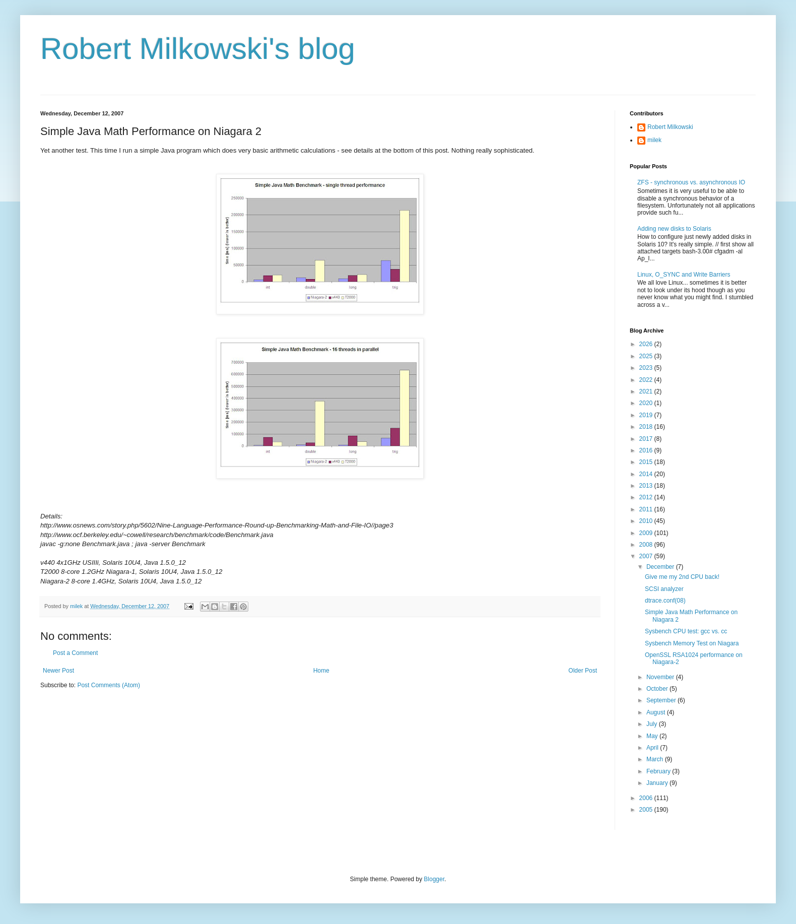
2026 (646, 344)
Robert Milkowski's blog (197, 48)
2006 (646, 798)
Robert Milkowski (670, 126)
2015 (646, 462)
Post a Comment (75, 652)
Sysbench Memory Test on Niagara (692, 643)
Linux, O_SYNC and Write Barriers (684, 274)
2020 (646, 403)
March (655, 759)
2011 (646, 509)
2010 (646, 520)
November (661, 677)
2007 (646, 556)
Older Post (582, 670)
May (652, 736)
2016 (646, 450)
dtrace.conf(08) (665, 600)
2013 (646, 485)
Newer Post (58, 670)
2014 (646, 474)
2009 (646, 533)
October (658, 688)
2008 (646, 544)
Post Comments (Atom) (108, 685)
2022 (646, 379)
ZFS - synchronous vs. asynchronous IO (691, 182)
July (652, 724)
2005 (646, 809)
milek (654, 140)
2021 (646, 391)
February (659, 771)
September (662, 700)
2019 (646, 415)
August (656, 712)
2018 (646, 426)
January (658, 782)
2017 (646, 438)
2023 (646, 367)
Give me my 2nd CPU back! (682, 576)
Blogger (434, 879)
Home (321, 670)
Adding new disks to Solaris (674, 228)
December (661, 566)
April (653, 747)
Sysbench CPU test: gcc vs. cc (686, 631)
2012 (646, 497)
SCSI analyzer (664, 588)
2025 (646, 356)
